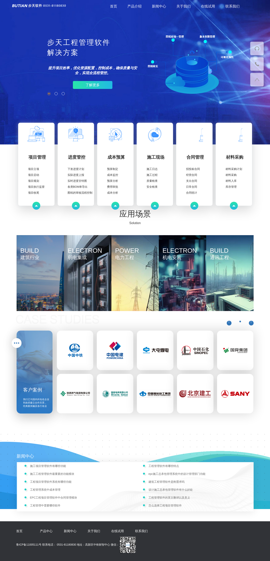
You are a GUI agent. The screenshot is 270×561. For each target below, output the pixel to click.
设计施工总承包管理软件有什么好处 (171, 489)
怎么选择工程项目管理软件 (165, 505)
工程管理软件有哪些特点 (164, 466)
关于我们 (183, 6)
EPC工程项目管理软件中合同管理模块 (53, 497)
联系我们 (232, 6)
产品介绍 (134, 6)
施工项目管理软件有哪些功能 (48, 466)
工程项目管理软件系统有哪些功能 (50, 481)
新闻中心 (159, 6)
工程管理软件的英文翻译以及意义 (169, 497)
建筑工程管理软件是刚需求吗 (166, 481)
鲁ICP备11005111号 (28, 544)
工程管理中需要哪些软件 (45, 505)
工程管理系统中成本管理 (45, 489)
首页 (113, 6)
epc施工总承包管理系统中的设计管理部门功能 (177, 473)
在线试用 (208, 6)
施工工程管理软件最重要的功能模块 (52, 473)
